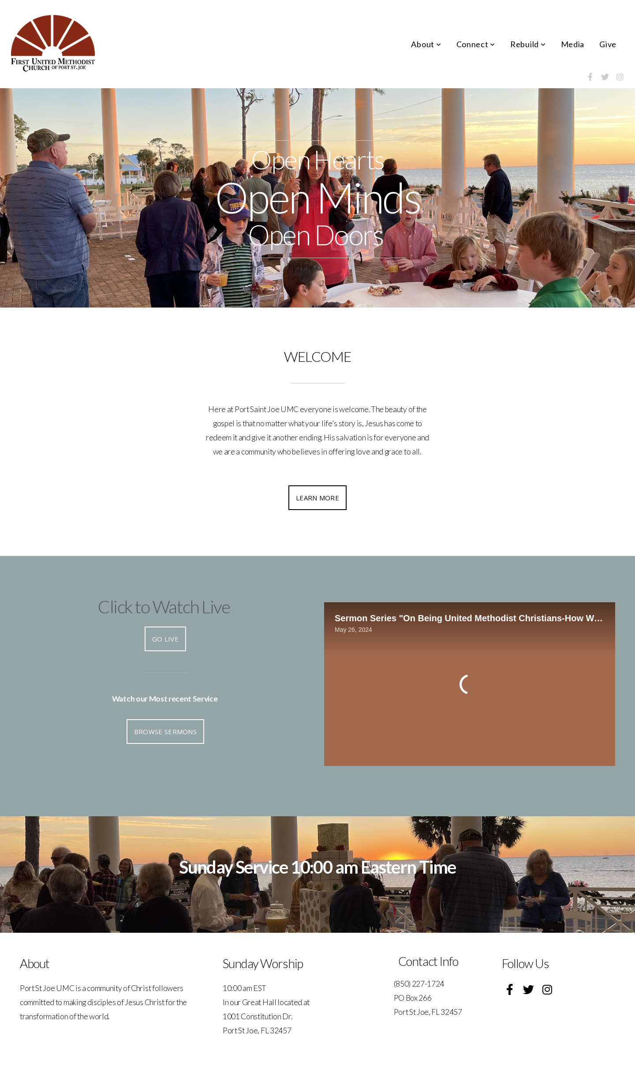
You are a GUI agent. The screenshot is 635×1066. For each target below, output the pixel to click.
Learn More (317, 497)
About (426, 44)
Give (607, 44)
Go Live (165, 638)
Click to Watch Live (164, 606)
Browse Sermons (165, 731)
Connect (476, 44)
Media (573, 44)
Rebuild (528, 44)
